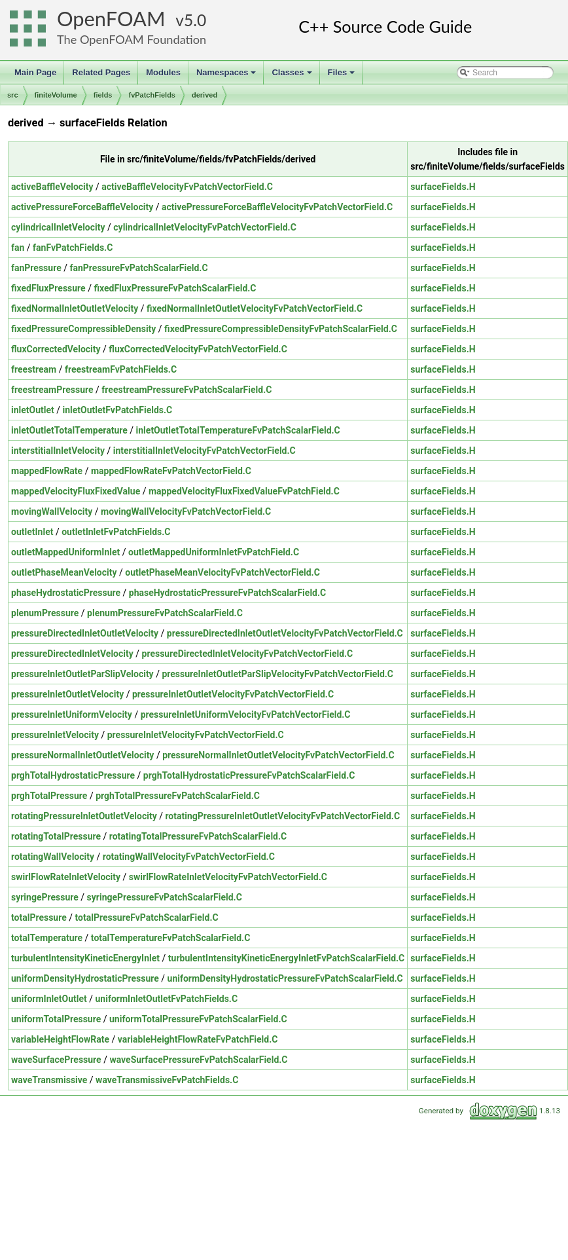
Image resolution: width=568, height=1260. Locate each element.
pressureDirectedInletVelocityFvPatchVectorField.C (247, 653)
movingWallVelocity (51, 511)
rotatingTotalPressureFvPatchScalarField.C (198, 836)
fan (17, 247)
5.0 (195, 19)
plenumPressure (45, 613)
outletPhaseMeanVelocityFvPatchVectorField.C (222, 572)
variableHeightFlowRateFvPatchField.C (198, 1039)
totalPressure (39, 917)
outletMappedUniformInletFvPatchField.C (213, 552)
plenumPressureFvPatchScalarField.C (165, 613)
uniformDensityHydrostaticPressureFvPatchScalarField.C (285, 978)
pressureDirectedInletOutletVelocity (84, 633)
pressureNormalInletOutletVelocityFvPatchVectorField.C (278, 755)
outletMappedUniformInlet (65, 552)
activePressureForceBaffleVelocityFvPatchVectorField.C (277, 207)
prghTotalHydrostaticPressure (73, 775)
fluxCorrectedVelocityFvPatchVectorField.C (198, 349)
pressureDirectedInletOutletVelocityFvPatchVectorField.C (285, 633)
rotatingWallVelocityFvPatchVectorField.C (189, 856)
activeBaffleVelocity (52, 186)
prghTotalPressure (49, 795)
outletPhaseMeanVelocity (64, 572)
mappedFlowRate (46, 471)
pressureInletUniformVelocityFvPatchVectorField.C (246, 714)
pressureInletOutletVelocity (67, 694)
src (12, 95)
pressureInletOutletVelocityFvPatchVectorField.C (233, 694)
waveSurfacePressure (56, 1059)
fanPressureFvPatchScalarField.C (138, 268)
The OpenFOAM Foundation (131, 39)
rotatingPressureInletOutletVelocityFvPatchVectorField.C (282, 816)
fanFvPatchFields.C (73, 247)
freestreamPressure (52, 389)
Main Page (35, 72)
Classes (292, 75)
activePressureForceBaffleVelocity (82, 207)
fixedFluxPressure (48, 288)
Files (342, 75)
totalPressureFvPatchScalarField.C (147, 917)
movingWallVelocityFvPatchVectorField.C (186, 511)
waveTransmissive (49, 1080)
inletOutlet (32, 410)
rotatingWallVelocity (52, 856)
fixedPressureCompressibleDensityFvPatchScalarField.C (280, 329)
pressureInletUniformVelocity (71, 714)
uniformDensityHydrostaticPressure (85, 978)
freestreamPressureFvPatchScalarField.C (186, 389)
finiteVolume (56, 95)
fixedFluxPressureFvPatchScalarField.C (175, 288)
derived (204, 95)
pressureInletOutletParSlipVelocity (82, 674)
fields (103, 95)
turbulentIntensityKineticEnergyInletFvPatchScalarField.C (286, 958)
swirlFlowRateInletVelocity (65, 877)
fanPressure (36, 268)
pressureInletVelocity (55, 735)
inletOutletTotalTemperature (69, 430)
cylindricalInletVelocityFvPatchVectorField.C (204, 227)
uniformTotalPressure (56, 1019)
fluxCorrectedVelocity (56, 349)
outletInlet (32, 532)
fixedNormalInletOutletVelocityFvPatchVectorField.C (255, 308)
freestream (33, 369)
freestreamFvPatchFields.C (121, 369)
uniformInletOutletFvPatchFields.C (166, 998)
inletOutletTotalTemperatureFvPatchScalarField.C (238, 430)
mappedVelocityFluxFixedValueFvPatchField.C (244, 491)
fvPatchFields (151, 95)
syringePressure (45, 897)
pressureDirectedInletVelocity (72, 653)
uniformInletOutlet (49, 998)
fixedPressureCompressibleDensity (83, 329)
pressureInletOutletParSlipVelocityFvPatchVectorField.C (277, 674)
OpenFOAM (111, 19)
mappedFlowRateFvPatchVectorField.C (171, 471)
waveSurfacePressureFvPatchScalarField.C (198, 1059)
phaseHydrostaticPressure (65, 592)
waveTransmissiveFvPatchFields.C (167, 1080)
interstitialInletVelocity (58, 450)
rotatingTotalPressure (56, 836)
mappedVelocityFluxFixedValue (75, 491)
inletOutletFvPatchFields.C (118, 410)
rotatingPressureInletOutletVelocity (84, 816)
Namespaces (227, 75)
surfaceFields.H (442, 186)
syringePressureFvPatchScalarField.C (164, 897)
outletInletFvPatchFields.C (116, 532)
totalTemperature (46, 938)
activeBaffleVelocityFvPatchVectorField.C (187, 186)
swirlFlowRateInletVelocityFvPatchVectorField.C (228, 877)
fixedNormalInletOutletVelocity (74, 308)
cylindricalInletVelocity (58, 227)
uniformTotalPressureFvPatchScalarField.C (198, 1019)
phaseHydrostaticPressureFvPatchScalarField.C (227, 592)
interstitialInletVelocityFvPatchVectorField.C (204, 450)
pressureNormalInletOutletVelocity (82, 755)
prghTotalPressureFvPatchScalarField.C (178, 795)
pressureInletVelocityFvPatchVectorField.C (195, 735)
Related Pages (101, 72)
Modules (163, 72)
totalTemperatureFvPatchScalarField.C (171, 938)
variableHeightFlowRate (60, 1039)
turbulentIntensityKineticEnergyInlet (85, 958)
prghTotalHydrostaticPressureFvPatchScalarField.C (249, 775)
